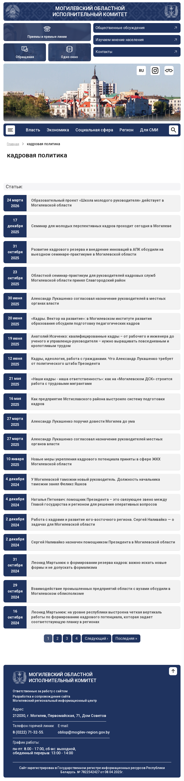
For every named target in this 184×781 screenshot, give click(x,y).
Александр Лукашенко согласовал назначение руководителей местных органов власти (97, 441)
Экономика (58, 129)
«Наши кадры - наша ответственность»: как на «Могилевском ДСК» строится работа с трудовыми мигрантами (101, 381)
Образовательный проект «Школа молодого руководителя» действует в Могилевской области (97, 202)
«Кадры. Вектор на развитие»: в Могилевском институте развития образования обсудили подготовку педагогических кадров (91, 321)
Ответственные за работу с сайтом (40, 691)
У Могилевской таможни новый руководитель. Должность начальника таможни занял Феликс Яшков (95, 481)
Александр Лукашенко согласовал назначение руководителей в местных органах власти (98, 301)
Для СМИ (149, 129)
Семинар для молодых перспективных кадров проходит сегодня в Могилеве (101, 226)
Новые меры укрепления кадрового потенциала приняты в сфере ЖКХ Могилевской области (95, 461)
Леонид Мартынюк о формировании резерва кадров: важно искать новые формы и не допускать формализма (99, 565)
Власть (33, 129)
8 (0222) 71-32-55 (28, 732)
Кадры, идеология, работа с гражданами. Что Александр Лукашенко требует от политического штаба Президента (102, 361)
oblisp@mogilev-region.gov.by (84, 732)
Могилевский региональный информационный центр (55, 700)
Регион (126, 129)
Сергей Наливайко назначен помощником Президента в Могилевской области (103, 542)
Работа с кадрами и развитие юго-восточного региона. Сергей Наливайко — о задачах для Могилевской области (102, 522)
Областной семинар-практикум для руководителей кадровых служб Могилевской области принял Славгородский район (93, 278)
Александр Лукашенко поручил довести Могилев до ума (83, 421)
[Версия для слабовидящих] (169, 70)
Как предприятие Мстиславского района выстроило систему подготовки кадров (98, 401)
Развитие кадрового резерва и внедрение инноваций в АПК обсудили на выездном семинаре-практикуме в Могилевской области (97, 251)
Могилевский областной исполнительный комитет (90, 11)
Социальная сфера (94, 129)
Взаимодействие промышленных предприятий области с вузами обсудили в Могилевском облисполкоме (100, 591)
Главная (13, 144)
